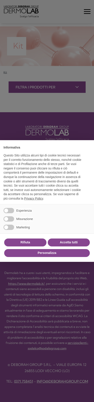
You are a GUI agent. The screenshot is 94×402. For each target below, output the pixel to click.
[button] (88, 147)
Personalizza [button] (47, 253)
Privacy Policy (33, 198)
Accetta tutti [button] (69, 242)
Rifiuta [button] (25, 242)
